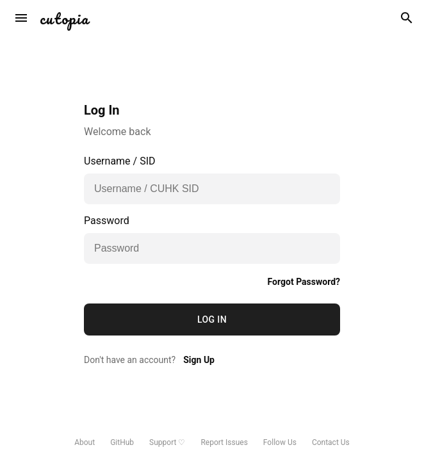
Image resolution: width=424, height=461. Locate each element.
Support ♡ (167, 442)
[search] (407, 18)
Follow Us (280, 442)
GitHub (122, 442)
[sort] (21, 18)
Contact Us (331, 442)
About (84, 442)
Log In (212, 319)
